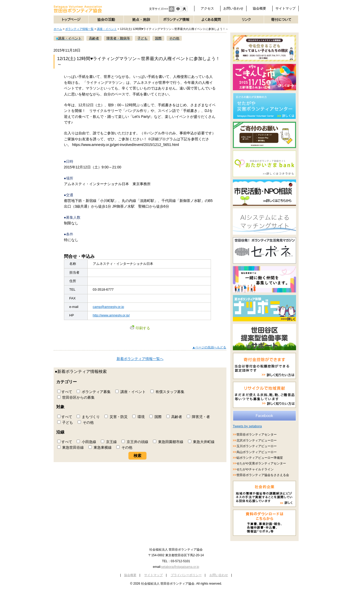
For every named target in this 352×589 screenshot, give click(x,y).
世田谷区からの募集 (76, 397)
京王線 (109, 442)
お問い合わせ (233, 8)
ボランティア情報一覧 (79, 28)
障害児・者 (198, 417)
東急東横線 (100, 447)
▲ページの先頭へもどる (209, 347)
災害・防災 (116, 417)
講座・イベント (107, 28)
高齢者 (174, 417)
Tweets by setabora (247, 426)
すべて (64, 392)
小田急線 (86, 442)
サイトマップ (285, 8)
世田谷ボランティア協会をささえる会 (262, 475)
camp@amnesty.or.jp (108, 307)
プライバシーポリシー (186, 575)
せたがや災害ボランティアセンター (261, 463)
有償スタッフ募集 (167, 392)
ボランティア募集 (94, 392)
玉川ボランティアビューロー (256, 446)
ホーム (58, 28)
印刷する (140, 328)
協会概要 (259, 8)
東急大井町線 (201, 442)
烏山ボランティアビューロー (256, 452)
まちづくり (88, 417)
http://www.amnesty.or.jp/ (111, 315)
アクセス (207, 8)
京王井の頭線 (134, 442)
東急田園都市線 (168, 442)
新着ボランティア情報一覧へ (140, 359)
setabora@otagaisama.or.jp (180, 567)
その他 (86, 422)
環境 (138, 417)
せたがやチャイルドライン (255, 469)
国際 (155, 417)
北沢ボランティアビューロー (256, 440)
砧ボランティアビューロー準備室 (259, 458)
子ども (65, 422)
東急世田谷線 (70, 447)
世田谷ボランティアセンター (256, 434)
